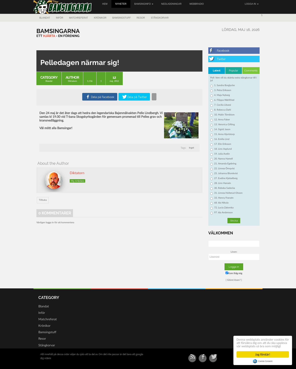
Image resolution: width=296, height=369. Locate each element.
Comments (250, 70)
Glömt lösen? (234, 280)
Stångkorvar (160, 17)
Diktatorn (72, 81)
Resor (141, 17)
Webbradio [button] (196, 4)
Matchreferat (78, 17)
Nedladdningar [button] (171, 4)
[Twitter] (234, 59)
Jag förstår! (262, 354)
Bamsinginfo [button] (143, 4)
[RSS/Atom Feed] (192, 358)
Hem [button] (104, 4)
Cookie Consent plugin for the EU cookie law (263, 361)
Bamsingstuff (121, 17)
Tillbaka (43, 200)
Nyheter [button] (120, 4)
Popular (233, 70)
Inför (59, 17)
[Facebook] (234, 50)
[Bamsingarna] (58, 31)
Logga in (252, 4)
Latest (216, 70)
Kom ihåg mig (234, 273)
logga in (50, 222)
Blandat (44, 17)
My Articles (77, 180)
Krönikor (100, 17)
